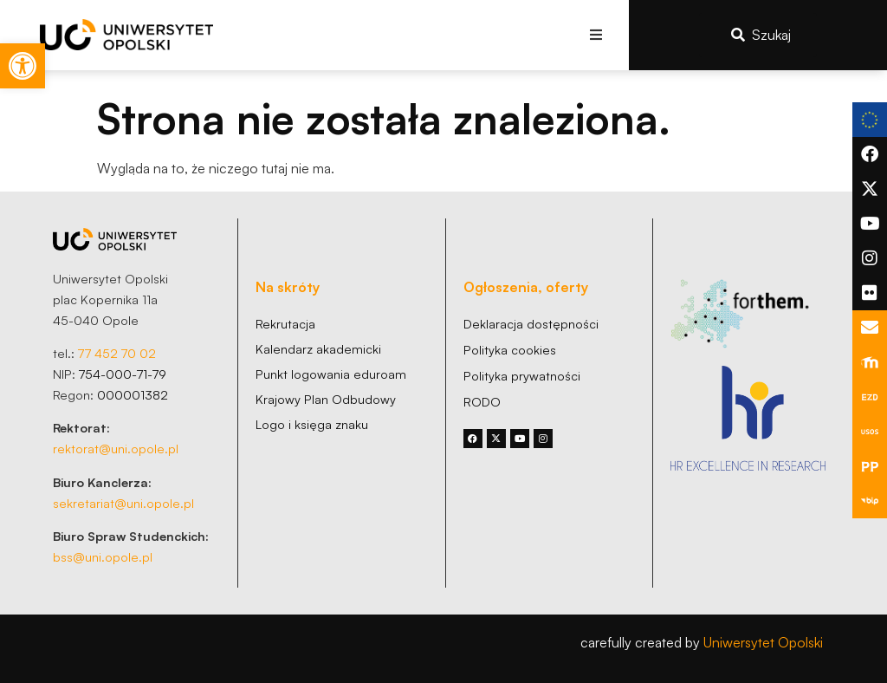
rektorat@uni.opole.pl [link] (115, 448)
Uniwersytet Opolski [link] (763, 642)
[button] (596, 35)
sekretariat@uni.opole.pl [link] (123, 503)
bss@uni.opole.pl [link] (102, 556)
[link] (22, 65)
